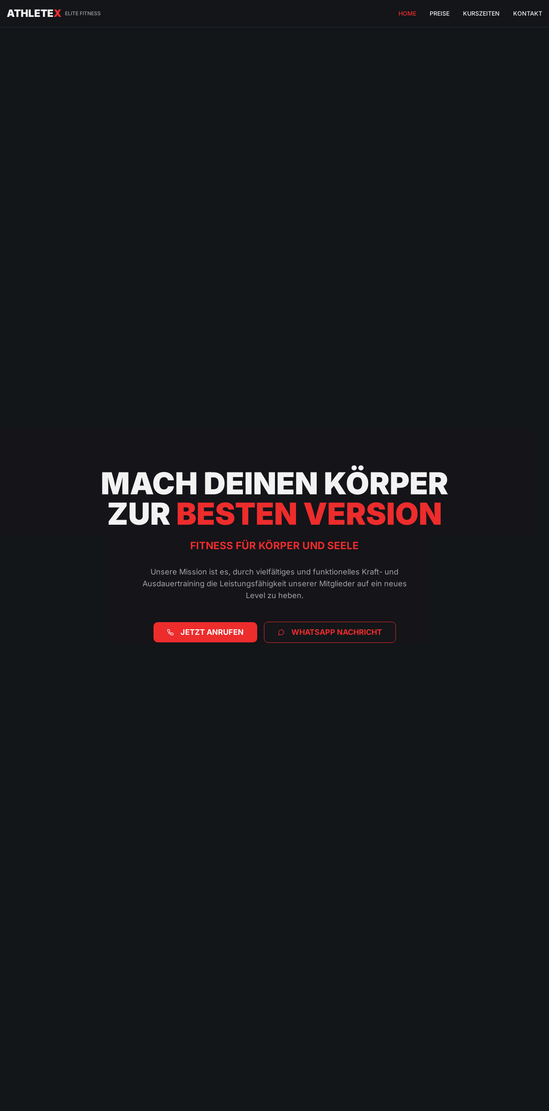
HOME (407, 13)
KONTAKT (527, 13)
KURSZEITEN (481, 13)
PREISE (439, 13)
